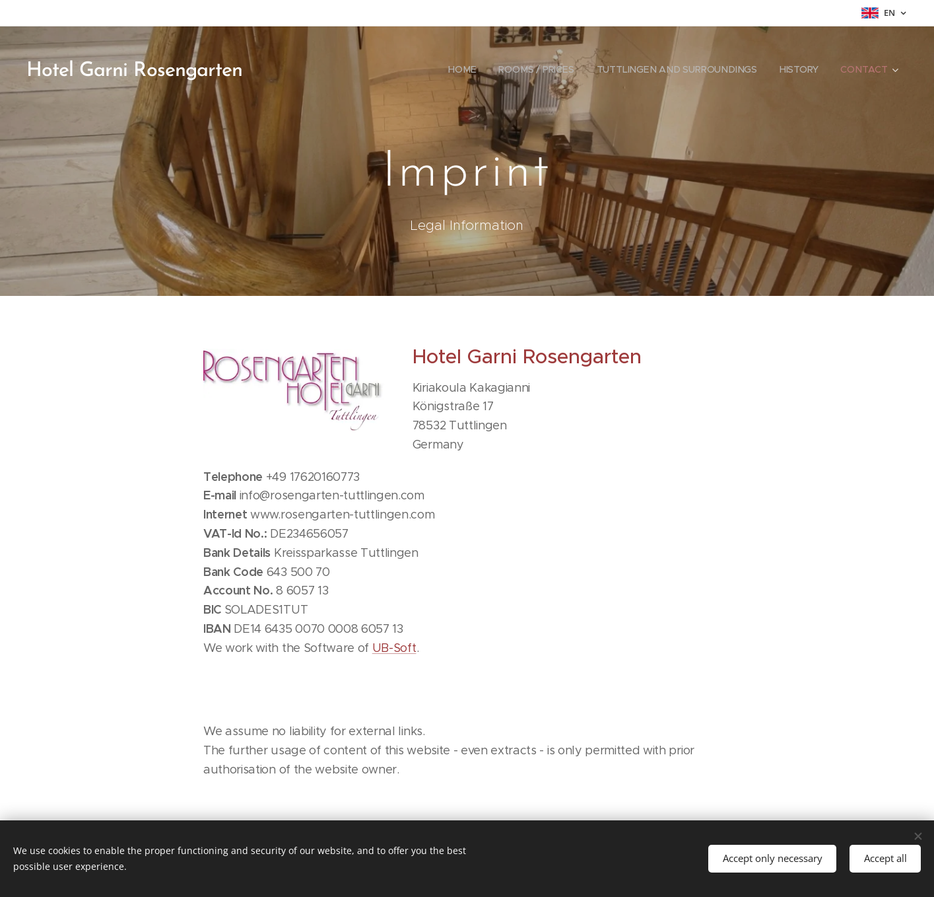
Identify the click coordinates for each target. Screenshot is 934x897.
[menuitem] (463, 69)
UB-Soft (394, 648)
